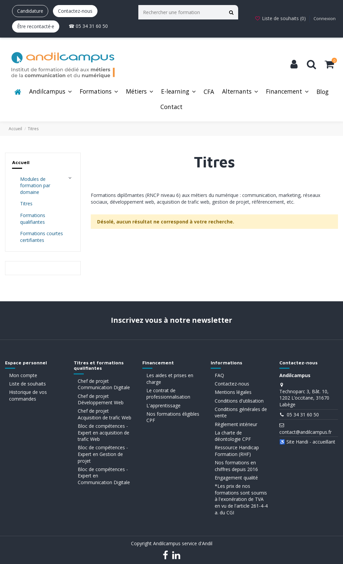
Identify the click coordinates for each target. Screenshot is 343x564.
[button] (50, 92)
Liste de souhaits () (281, 18)
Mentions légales (233, 392)
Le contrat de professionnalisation (168, 393)
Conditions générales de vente (241, 412)
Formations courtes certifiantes (41, 236)
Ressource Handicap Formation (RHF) (237, 450)
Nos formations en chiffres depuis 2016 (236, 465)
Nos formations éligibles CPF (172, 417)
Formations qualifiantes (32, 218)
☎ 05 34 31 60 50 (88, 26)
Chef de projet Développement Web (101, 399)
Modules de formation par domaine (35, 185)
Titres (26, 203)
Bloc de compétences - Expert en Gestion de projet (103, 454)
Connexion (325, 18)
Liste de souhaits (27, 383)
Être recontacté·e (35, 26)
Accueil (20, 162)
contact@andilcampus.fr (305, 432)
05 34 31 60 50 (303, 414)
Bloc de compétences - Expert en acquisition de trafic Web (103, 432)
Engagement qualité (236, 477)
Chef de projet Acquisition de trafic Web (104, 414)
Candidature (30, 11)
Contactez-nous (75, 11)
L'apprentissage (163, 405)
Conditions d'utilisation (239, 401)
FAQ (219, 375)
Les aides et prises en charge (169, 378)
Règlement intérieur (236, 424)
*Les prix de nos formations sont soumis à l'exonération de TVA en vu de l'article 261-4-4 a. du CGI (241, 499)
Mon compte (23, 375)
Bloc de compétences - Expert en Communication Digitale (104, 475)
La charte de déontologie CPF (233, 436)
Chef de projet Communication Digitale (104, 384)
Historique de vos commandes (28, 395)
